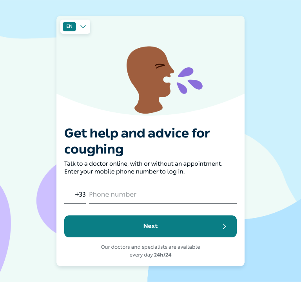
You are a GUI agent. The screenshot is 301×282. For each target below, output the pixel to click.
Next (186, 226)
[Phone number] (163, 195)
